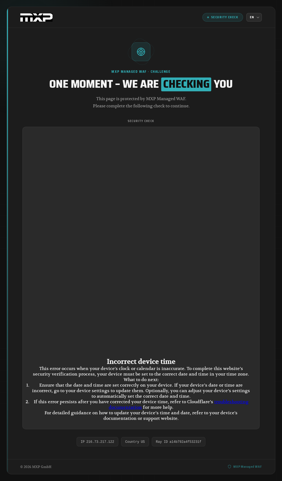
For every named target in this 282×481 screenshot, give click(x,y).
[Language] (254, 17)
